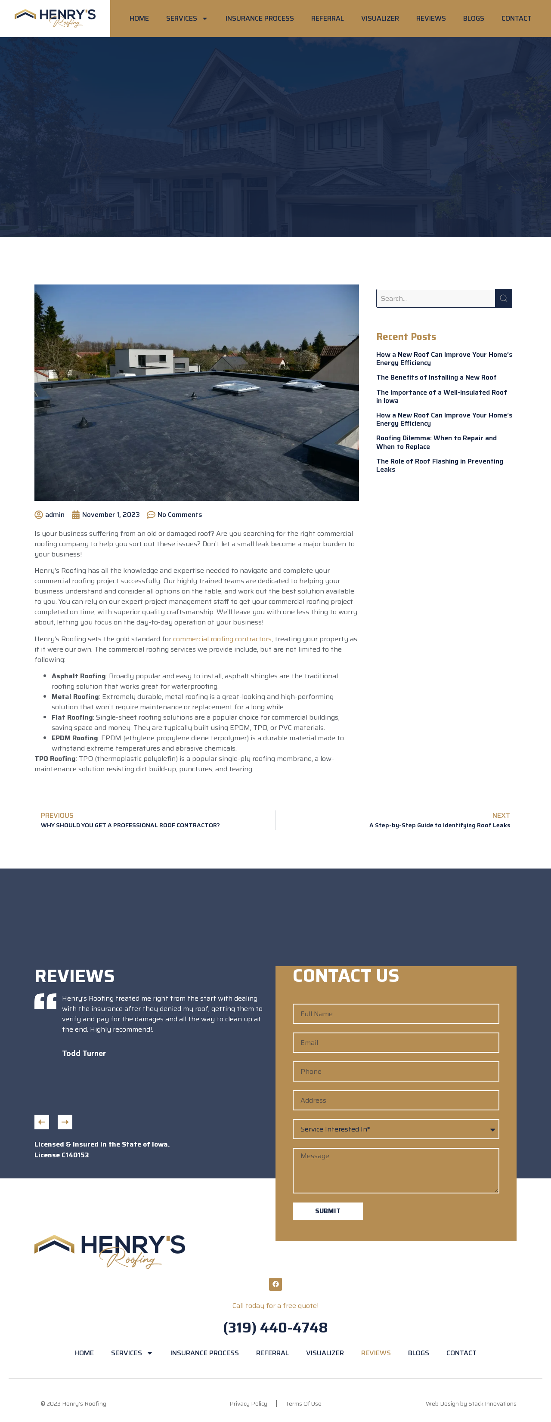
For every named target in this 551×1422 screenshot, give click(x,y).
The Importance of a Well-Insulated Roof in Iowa (441, 396)
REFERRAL (327, 18)
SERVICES (187, 18)
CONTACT (516, 18)
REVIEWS (431, 18)
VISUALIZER (380, 18)
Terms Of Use (303, 1403)
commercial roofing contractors (222, 639)
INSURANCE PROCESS (260, 18)
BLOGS (473, 18)
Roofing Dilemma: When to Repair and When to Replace (436, 442)
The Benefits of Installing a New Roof (436, 377)
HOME (139, 18)
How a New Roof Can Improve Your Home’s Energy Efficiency (444, 358)
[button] (41, 1122)
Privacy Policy (248, 1403)
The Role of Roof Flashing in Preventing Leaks (439, 465)
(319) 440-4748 (275, 1328)
